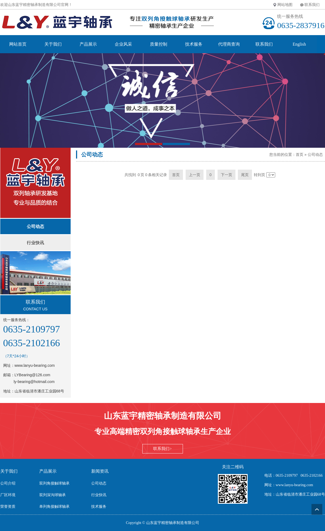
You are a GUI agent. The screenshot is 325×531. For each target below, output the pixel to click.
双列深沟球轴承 (52, 495)
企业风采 (123, 44)
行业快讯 (98, 495)
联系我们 (312, 4)
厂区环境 (7, 495)
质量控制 (158, 44)
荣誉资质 (7, 507)
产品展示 (88, 44)
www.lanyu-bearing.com (35, 365)
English (299, 44)
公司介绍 (7, 483)
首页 (299, 154)
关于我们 (53, 44)
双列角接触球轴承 (54, 483)
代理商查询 (229, 44)
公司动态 (315, 154)
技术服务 (193, 44)
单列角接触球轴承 (54, 507)
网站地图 (285, 4)
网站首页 (18, 44)
